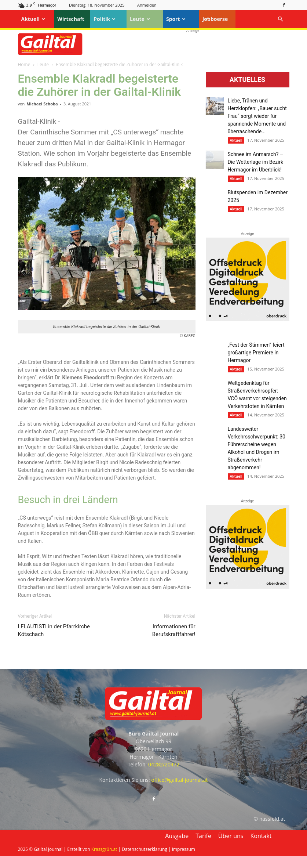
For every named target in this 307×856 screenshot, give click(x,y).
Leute (140, 18)
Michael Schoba (42, 103)
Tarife (203, 835)
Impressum (183, 849)
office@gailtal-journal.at (179, 779)
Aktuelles (247, 79)
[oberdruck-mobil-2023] (247, 319)
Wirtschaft (70, 18)
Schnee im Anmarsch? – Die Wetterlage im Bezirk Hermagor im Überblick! (256, 162)
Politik (105, 18)
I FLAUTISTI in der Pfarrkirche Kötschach (54, 630)
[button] (280, 19)
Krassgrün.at (104, 849)
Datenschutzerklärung (144, 849)
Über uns (230, 835)
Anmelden (147, 5)
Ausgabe (177, 835)
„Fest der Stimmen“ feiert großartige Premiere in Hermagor (256, 352)
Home (24, 64)
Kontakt (261, 835)
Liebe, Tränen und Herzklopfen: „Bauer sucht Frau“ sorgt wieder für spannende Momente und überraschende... (257, 116)
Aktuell (33, 18)
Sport (176, 18)
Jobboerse (215, 18)
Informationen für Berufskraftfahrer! (173, 630)
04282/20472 (163, 764)
